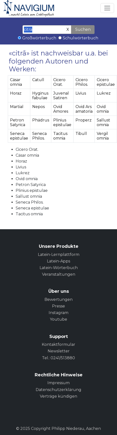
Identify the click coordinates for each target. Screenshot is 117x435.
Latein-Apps (58, 261)
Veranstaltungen (58, 274)
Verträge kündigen (58, 396)
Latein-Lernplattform (58, 254)
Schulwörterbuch (80, 38)
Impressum (58, 383)
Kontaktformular (58, 344)
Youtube (58, 319)
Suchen (83, 29)
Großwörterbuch (39, 38)
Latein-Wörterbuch (59, 267)
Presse (58, 306)
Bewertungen (58, 299)
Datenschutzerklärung (58, 389)
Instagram (58, 312)
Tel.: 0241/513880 (58, 358)
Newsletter (59, 351)
